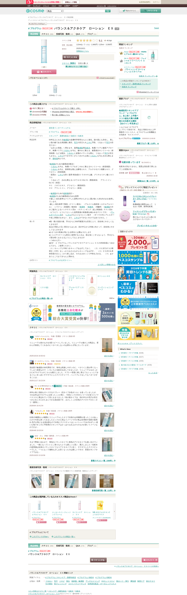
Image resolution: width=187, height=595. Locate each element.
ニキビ (89, 142)
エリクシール (129, 67)
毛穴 (76, 142)
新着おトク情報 (71, 2)
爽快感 (133, 581)
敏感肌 (66, 140)
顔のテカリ (150, 581)
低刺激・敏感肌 (77, 581)
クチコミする (71, 57)
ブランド (46, 5)
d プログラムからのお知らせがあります (47, 28)
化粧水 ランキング (129, 87)
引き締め (49, 584)
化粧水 (73, 136)
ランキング (36, 5)
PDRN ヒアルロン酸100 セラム (135, 53)
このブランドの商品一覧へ (64, 537)
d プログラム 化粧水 (86, 577)
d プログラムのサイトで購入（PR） (66, 108)
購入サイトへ (44, 71)
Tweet (156, 28)
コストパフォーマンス (77, 584)
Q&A (60, 5)
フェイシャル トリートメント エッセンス (135, 60)
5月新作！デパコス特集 (129, 361)
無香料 (82, 207)
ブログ (53, 5)
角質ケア (140, 581)
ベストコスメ (111, 6)
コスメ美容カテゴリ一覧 (37, 591)
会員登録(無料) (144, 2)
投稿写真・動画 (64, 34)
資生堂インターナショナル (59, 128)
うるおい (66, 150)
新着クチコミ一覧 (102, 461)
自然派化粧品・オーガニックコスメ (102, 584)
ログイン (156, 2)
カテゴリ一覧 (101, 6)
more (111, 298)
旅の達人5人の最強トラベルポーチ (134, 365)
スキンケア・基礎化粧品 (59, 136)
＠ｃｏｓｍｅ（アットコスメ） (130, 343)
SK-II (126, 58)
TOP (29, 5)
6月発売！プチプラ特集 (129, 353)
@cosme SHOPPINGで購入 (63, 112)
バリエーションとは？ (106, 78)
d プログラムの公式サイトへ (60, 260)
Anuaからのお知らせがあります (134, 52)
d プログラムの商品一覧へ (40, 298)
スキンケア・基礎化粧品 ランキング (136, 84)
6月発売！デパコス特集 (129, 357)
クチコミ (47, 34)
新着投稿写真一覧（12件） (103, 490)
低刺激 (66, 193)
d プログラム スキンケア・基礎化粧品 (60, 577)
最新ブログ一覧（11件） (147, 143)
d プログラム (34, 28)
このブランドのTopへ (40, 537)
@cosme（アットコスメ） (82, 594)
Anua (126, 52)
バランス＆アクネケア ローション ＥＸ (84, 28)
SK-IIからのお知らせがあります (134, 58)
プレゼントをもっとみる (147, 226)
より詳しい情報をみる (107, 265)
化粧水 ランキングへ (147, 76)
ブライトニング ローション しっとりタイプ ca (134, 70)
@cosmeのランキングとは (149, 92)
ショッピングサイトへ (41, 522)
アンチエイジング (93, 581)
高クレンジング (60, 584)
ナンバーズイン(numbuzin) (102, 517)
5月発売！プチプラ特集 (129, 369)
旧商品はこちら (82, 51)
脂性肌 (55, 159)
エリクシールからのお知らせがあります (140, 67)
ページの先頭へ (137, 566)
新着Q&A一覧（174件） (147, 181)
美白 (68, 581)
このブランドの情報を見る (37, 23)
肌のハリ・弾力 (122, 581)
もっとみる (152, 373)
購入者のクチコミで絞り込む (76, 66)
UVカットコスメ (108, 581)
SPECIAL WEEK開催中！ (84, 112)
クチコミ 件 (69, 63)
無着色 (90, 207)
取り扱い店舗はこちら (61, 115)
